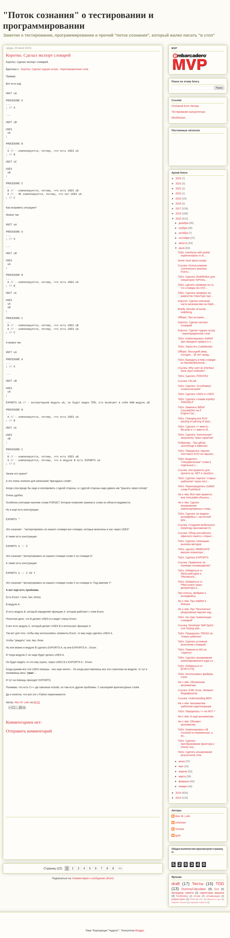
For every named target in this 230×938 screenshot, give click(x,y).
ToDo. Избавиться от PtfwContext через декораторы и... (190, 584)
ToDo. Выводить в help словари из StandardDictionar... (196, 361)
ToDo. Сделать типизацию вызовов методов (193, 543)
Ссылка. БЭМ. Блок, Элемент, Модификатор (196, 692)
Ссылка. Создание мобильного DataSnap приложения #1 (196, 526)
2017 (179, 208)
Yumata (179, 829)
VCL (201, 899)
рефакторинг (178, 899)
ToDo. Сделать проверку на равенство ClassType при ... (196, 294)
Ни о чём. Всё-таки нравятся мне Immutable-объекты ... (195, 496)
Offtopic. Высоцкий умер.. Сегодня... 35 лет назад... (194, 353)
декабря (183, 223)
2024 (179, 178)
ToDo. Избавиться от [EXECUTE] (190, 667)
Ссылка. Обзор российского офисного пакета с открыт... (195, 535)
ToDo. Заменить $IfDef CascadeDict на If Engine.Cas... (191, 410)
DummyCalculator (193, 889)
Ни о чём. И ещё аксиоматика (195, 716)
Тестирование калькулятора (188, 111)
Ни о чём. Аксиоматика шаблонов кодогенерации (194, 705)
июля (181, 248)
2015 (179, 218)
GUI (216, 889)
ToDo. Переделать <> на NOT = (196, 711)
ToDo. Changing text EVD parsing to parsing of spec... (195, 420)
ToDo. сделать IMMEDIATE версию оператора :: (194, 551)
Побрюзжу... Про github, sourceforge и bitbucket (193, 444)
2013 (179, 797)
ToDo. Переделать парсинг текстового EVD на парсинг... (196, 452)
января (182, 786)
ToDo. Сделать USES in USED (196, 394)
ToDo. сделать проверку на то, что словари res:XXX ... (196, 286)
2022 (179, 188)
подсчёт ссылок (178, 902)
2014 (179, 792)
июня (181, 761)
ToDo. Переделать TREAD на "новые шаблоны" (195, 635)
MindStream (178, 117)
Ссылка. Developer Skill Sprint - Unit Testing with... (196, 627)
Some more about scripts (192, 260)
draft (175, 883)
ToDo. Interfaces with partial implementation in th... (194, 254)
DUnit (192, 899)
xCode (197, 896)
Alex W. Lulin (182, 816)
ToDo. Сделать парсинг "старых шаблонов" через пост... (197, 480)
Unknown (180, 822)
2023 (179, 183)
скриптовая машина (212, 892)
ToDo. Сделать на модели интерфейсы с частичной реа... (194, 516)
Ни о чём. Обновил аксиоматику (189, 723)
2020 (179, 193)
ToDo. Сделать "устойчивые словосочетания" (194, 387)
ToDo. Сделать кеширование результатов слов (195, 753)
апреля (183, 771)
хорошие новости (198, 902)
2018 (179, 203)
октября (183, 232)
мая (181, 766)
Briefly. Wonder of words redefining (192, 311)
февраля (184, 781)
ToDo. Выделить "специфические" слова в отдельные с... (194, 462)
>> (120, 868)
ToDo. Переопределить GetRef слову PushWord (196, 488)
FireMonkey (182, 896)
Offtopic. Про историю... (192, 317)
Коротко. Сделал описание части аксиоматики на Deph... (197, 302)
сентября (184, 237)
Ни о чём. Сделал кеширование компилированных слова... (195, 505)
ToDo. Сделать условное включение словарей (192, 643)
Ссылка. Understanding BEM (195, 698)
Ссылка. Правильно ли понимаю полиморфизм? (194, 564)
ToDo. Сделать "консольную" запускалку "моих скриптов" (196, 436)
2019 (179, 198)
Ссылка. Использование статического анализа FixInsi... (192, 268)
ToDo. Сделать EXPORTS (193, 557)
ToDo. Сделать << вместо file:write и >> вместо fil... (194, 428)
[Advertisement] (82, 838)
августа (183, 243)
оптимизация (213, 896)
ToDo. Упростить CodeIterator (195, 346)
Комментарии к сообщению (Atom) (93, 878)
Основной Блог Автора (185, 105)
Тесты (197, 883)
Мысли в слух (214, 899)
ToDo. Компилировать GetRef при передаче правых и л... (195, 340)
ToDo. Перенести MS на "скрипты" (192, 651)
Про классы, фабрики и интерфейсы (192, 594)
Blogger (139, 930)
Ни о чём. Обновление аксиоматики (191, 684)
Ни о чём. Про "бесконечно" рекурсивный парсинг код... (195, 611)
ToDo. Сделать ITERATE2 (193, 376)
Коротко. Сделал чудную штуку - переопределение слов (54, 69)
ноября (183, 228)
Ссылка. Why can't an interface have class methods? (196, 369)
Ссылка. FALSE (187, 380)
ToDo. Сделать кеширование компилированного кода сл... (196, 659)
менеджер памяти (182, 892)
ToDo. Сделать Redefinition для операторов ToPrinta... (196, 278)
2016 (179, 213)
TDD (220, 883)
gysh (178, 835)
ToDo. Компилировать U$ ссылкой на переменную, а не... (195, 732)
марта (182, 776)
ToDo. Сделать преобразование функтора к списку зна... (196, 743)
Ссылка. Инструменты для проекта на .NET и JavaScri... (196, 472)
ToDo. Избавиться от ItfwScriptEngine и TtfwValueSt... (190, 573)
